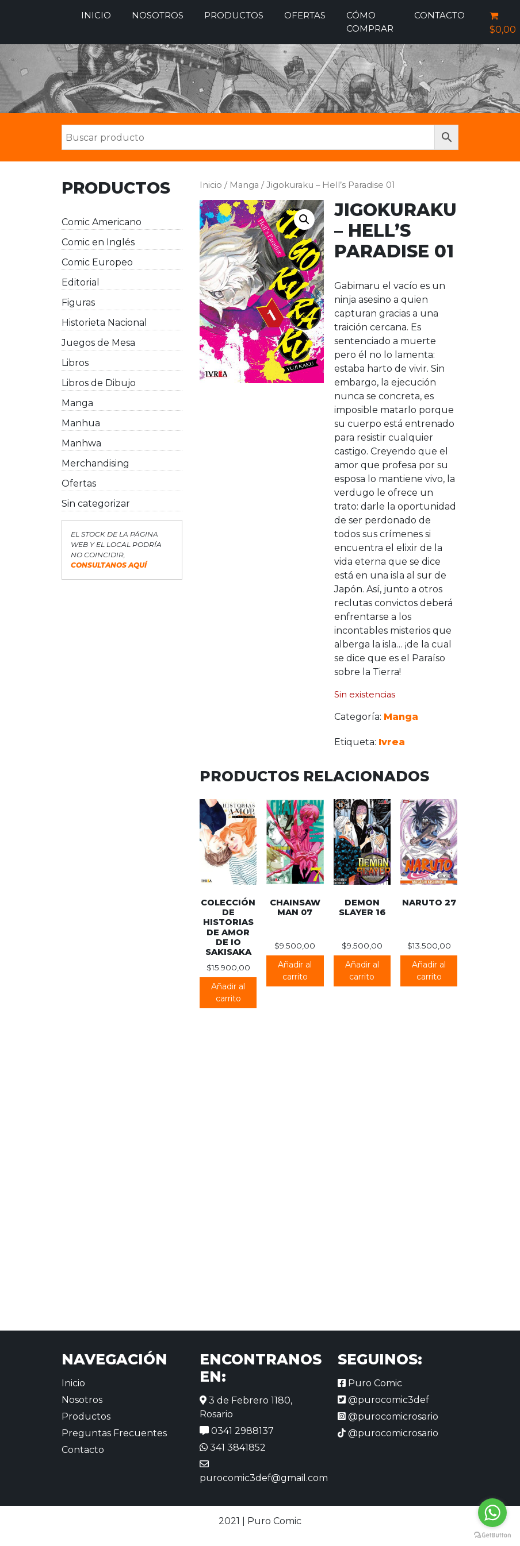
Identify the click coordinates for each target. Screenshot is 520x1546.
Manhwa (81, 443)
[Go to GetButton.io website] (492, 1534)
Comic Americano (102, 222)
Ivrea (391, 742)
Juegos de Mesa (98, 342)
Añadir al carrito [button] (228, 992)
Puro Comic (370, 1383)
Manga (77, 403)
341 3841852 (233, 1447)
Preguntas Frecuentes (114, 1433)
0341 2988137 (237, 1430)
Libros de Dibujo (99, 382)
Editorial (81, 282)
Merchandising (95, 463)
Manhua (81, 423)
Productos (233, 15)
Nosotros (157, 15)
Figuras (78, 302)
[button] (304, 219)
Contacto (439, 15)
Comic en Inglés (98, 242)
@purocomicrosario (388, 1416)
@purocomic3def (383, 1399)
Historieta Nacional (104, 322)
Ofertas (305, 15)
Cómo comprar (369, 22)
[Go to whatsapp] (492, 1512)
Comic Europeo (97, 262)
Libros (75, 362)
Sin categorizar (96, 503)
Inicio (96, 15)
